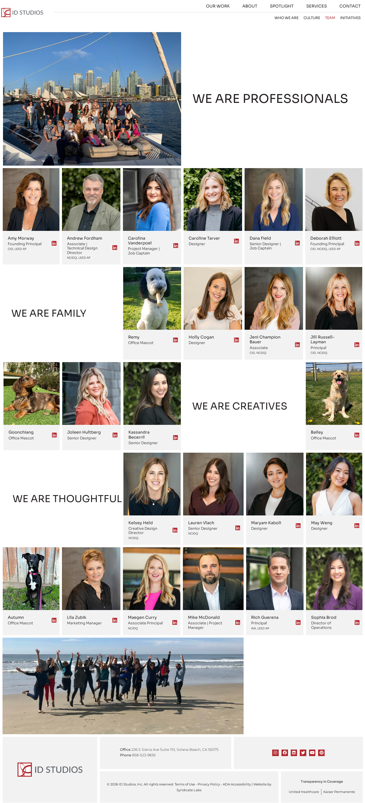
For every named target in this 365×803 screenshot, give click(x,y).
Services (318, 6)
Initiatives (352, 18)
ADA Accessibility (237, 783)
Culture (313, 18)
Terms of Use (185, 783)
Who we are (288, 18)
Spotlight (284, 6)
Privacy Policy (209, 783)
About (251, 6)
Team (332, 18)
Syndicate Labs (189, 789)
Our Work (220, 6)
